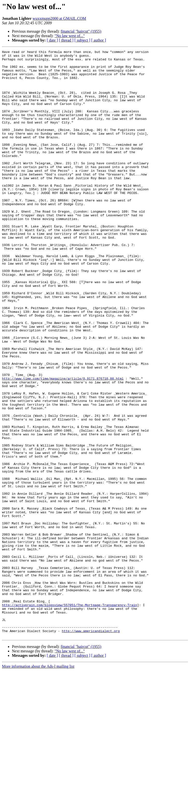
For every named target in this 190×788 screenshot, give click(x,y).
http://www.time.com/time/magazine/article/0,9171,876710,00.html (62, 444)
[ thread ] (66, 40)
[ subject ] (82, 40)
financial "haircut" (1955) (81, 31)
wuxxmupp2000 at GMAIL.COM (59, 18)
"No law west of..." (69, 36)
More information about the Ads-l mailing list (38, 784)
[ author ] (98, 40)
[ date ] (52, 40)
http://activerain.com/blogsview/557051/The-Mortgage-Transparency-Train (69, 716)
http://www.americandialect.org (91, 747)
